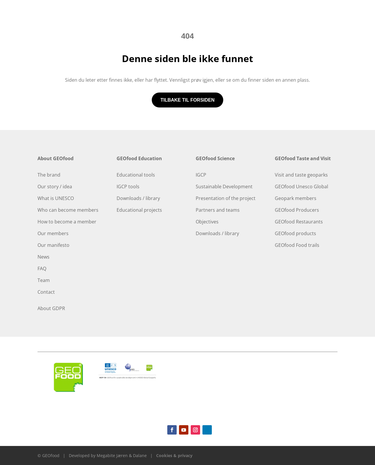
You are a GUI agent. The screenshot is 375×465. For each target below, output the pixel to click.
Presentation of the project (225, 198)
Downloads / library (138, 198)
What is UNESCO (56, 198)
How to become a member (67, 221)
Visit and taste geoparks (301, 175)
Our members (53, 233)
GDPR (58, 308)
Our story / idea (55, 186)
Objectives (207, 221)
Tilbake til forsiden (188, 100)
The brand (49, 175)
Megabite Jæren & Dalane (122, 455)
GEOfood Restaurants (299, 221)
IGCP (201, 175)
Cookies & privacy (174, 455)
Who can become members (68, 210)
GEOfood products (295, 233)
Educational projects (139, 210)
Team (44, 280)
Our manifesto (53, 245)
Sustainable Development (224, 186)
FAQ (42, 268)
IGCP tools (128, 186)
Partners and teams (218, 210)
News (44, 257)
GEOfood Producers (297, 210)
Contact (46, 292)
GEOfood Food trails (297, 245)
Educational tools (136, 175)
